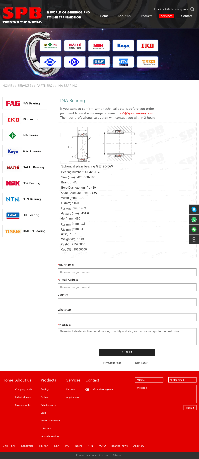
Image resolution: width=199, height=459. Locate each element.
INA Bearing (67, 86)
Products (145, 16)
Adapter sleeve (48, 404)
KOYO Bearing (23, 151)
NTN (90, 445)
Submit (127, 352)
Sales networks (22, 404)
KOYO (102, 445)
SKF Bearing (21, 215)
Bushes (44, 397)
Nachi (78, 445)
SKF (13, 445)
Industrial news (23, 397)
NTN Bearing (22, 199)
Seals (43, 412)
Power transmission (51, 420)
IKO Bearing (21, 119)
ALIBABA (138, 445)
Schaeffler (27, 445)
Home (104, 16)
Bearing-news (119, 445)
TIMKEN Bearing (25, 231)
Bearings (45, 389)
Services (166, 16)
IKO (67, 445)
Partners (44, 86)
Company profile (23, 389)
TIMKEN (44, 445)
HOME (7, 86)
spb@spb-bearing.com (175, 9)
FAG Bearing (22, 103)
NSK (56, 445)
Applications (72, 397)
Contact (186, 16)
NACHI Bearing (24, 167)
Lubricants (46, 428)
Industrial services (50, 436)
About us (124, 16)
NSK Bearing (22, 183)
